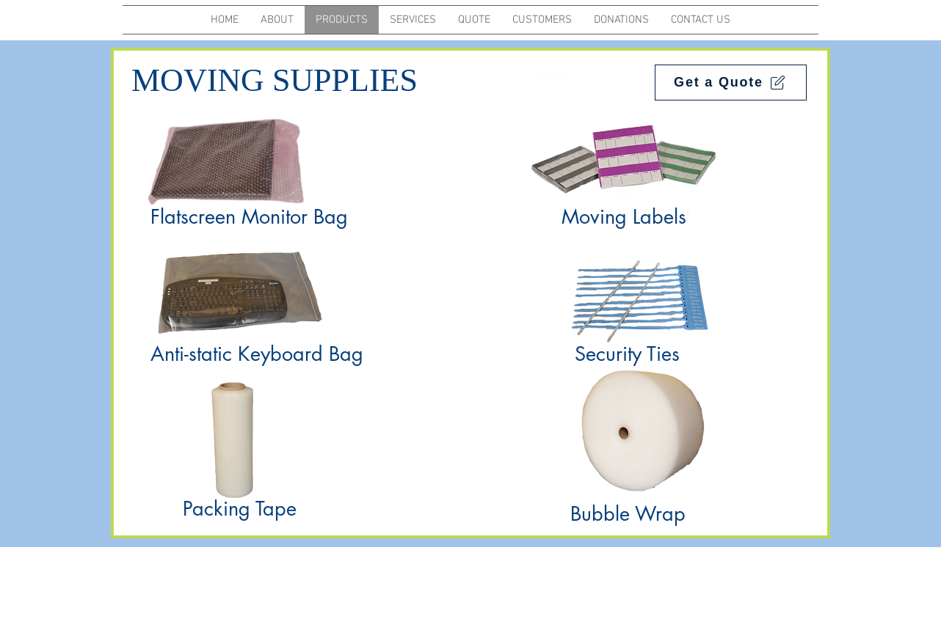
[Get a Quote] (731, 82)
